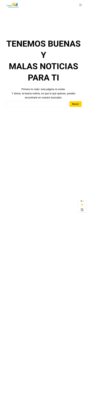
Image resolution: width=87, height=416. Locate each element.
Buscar (75, 104)
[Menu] (80, 5)
